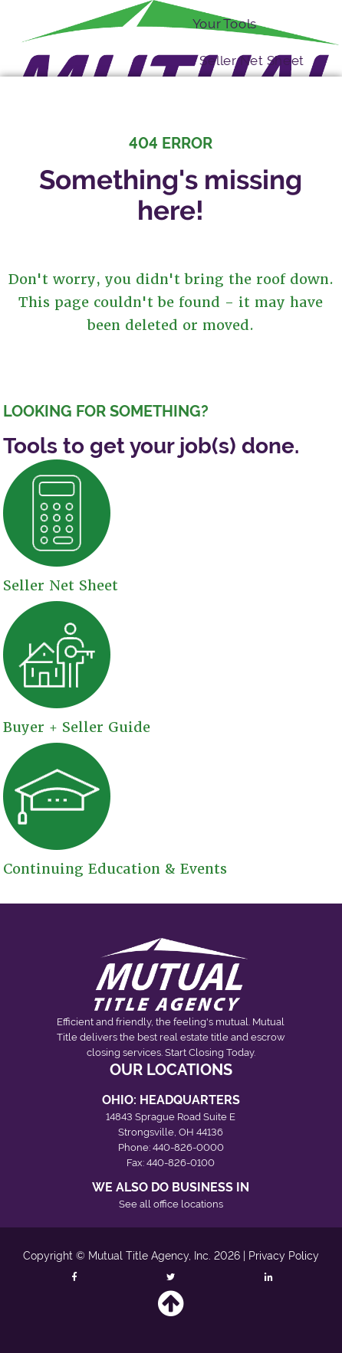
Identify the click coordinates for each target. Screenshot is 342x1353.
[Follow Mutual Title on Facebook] (73, 1276)
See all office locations (171, 1204)
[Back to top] (170, 1310)
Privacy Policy (283, 1256)
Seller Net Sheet (251, 60)
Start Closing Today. (210, 1052)
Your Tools (224, 23)
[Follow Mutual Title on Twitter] (171, 1276)
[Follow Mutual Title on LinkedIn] (269, 1276)
